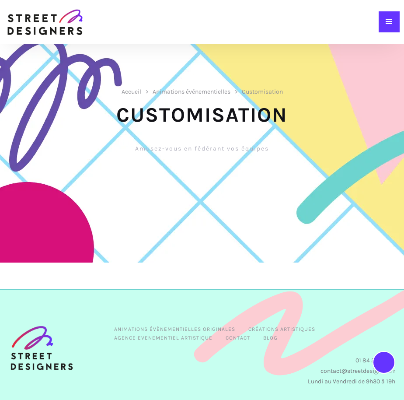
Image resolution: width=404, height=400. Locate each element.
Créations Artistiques (281, 329)
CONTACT (238, 338)
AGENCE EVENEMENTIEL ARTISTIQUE (163, 338)
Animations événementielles (191, 91)
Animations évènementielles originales (174, 329)
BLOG (270, 338)
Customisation (262, 91)
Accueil (131, 91)
